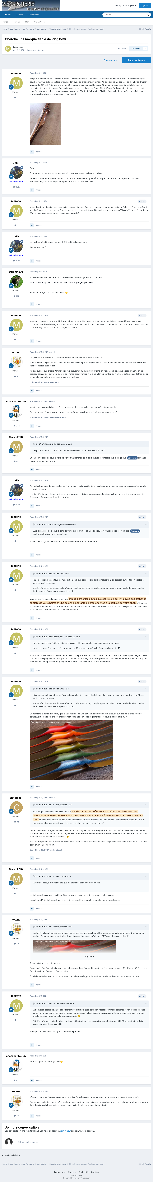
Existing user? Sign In (125, 6)
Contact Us (84, 1172)
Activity (19, 15)
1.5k (16, 296)
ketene (16, 352)
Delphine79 (16, 271)
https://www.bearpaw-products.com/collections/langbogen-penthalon (62, 282)
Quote (39, 152)
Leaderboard (33, 15)
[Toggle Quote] (34, 444)
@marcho (132, 458)
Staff (27, 22)
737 (16, 461)
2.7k (17, 426)
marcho (19, 47)
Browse (8, 16)
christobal (16, 797)
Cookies (95, 1172)
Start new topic (111, 60)
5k (16, 376)
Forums (6, 22)
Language (59, 1172)
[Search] (116, 14)
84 (16, 822)
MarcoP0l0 (16, 437)
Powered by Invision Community (76, 1178)
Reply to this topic (136, 60)
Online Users (39, 22)
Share (122, 48)
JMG (16, 162)
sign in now (65, 1131)
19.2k (16, 187)
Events (17, 22)
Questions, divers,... (35, 50)
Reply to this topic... (28, 1142)
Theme (72, 1172)
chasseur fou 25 (16, 401)
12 (16, 97)
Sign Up (144, 5)
